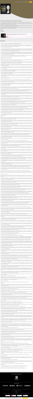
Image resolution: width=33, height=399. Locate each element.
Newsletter (21, 389)
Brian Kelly (11, 22)
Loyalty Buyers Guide (14, 389)
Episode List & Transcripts (8, 389)
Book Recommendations (19, 390)
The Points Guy (2, 31)
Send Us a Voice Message (14, 390)
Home (3, 389)
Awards (11, 389)
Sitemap (27, 389)
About (4, 389)
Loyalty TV (29, 389)
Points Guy (23, 22)
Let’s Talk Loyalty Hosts (24, 389)
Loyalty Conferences (18, 389)
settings (20, 398)
